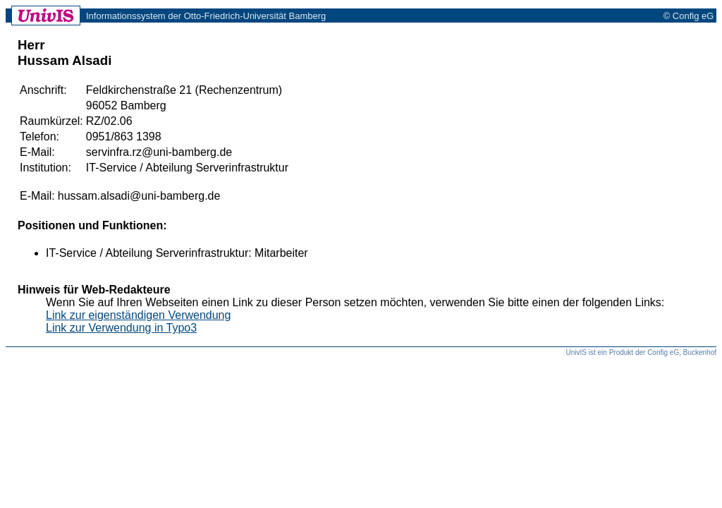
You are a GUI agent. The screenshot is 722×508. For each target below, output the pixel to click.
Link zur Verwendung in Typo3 (121, 328)
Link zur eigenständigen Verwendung (138, 315)
